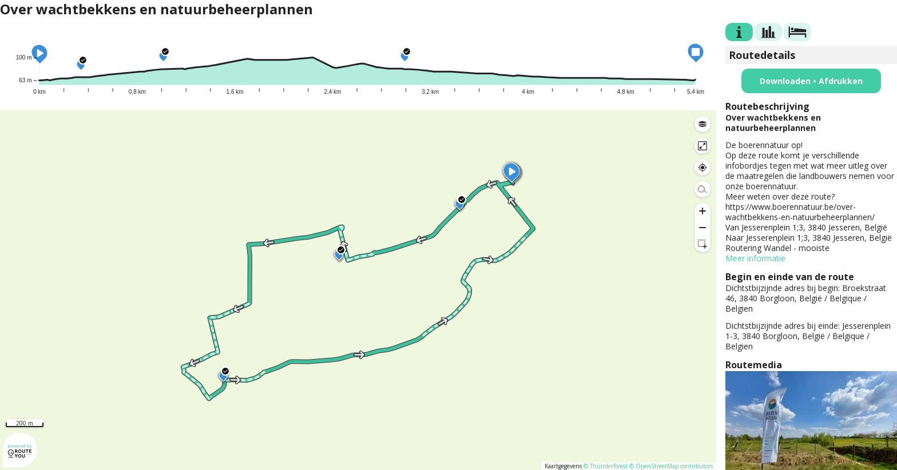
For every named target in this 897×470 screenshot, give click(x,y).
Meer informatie (755, 258)
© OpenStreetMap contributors (671, 466)
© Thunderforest (606, 466)
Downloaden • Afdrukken (811, 80)
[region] (358, 290)
